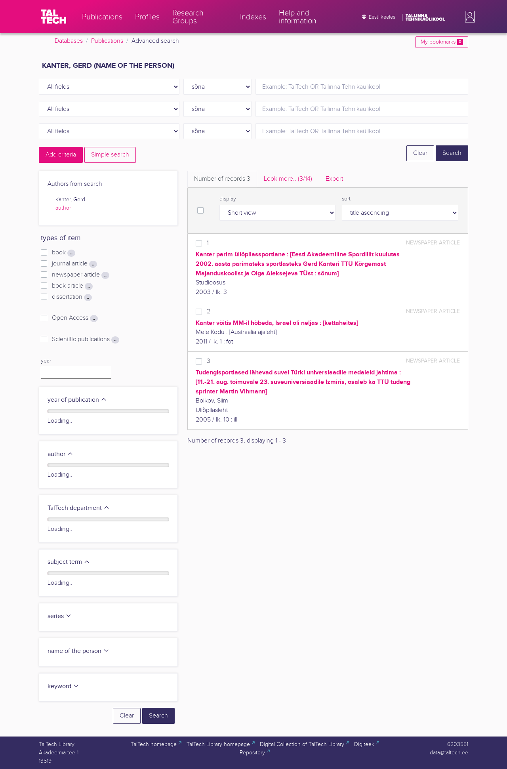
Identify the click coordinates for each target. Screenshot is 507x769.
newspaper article (80, 275)
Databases (69, 41)
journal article (74, 264)
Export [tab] (334, 179)
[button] (468, 16)
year (46, 361)
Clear (420, 153)
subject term (69, 562)
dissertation (72, 297)
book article (72, 286)
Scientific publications (85, 339)
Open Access (75, 318)
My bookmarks (442, 42)
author (63, 208)
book (63, 253)
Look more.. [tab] (288, 179)
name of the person (78, 651)
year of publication (77, 400)
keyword (63, 686)
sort (346, 199)
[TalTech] (53, 16)
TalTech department (79, 508)
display (227, 199)
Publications (107, 41)
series (60, 616)
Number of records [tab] (222, 179)
